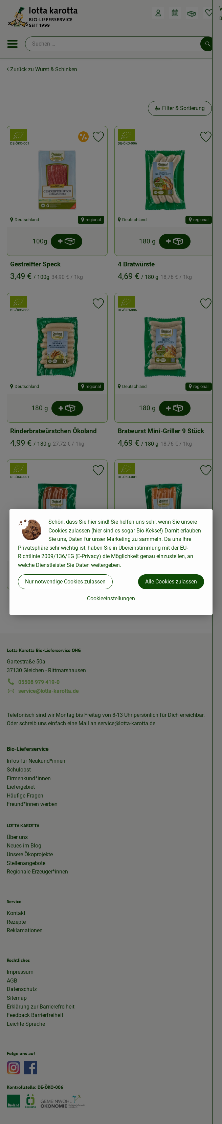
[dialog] (111, 562)
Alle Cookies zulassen (171, 581)
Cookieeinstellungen (111, 598)
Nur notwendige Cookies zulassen (65, 581)
